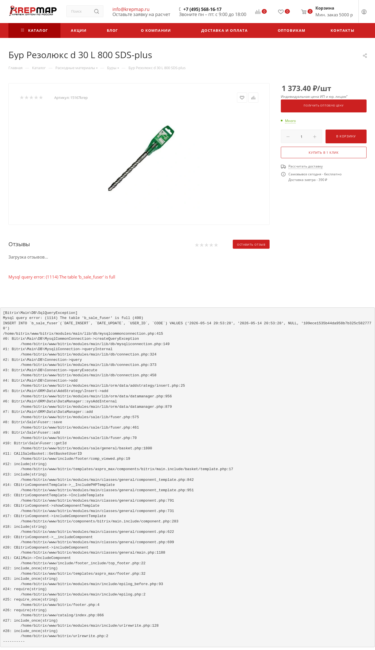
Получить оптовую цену (324, 105)
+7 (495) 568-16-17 (202, 9)
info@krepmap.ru (131, 9)
